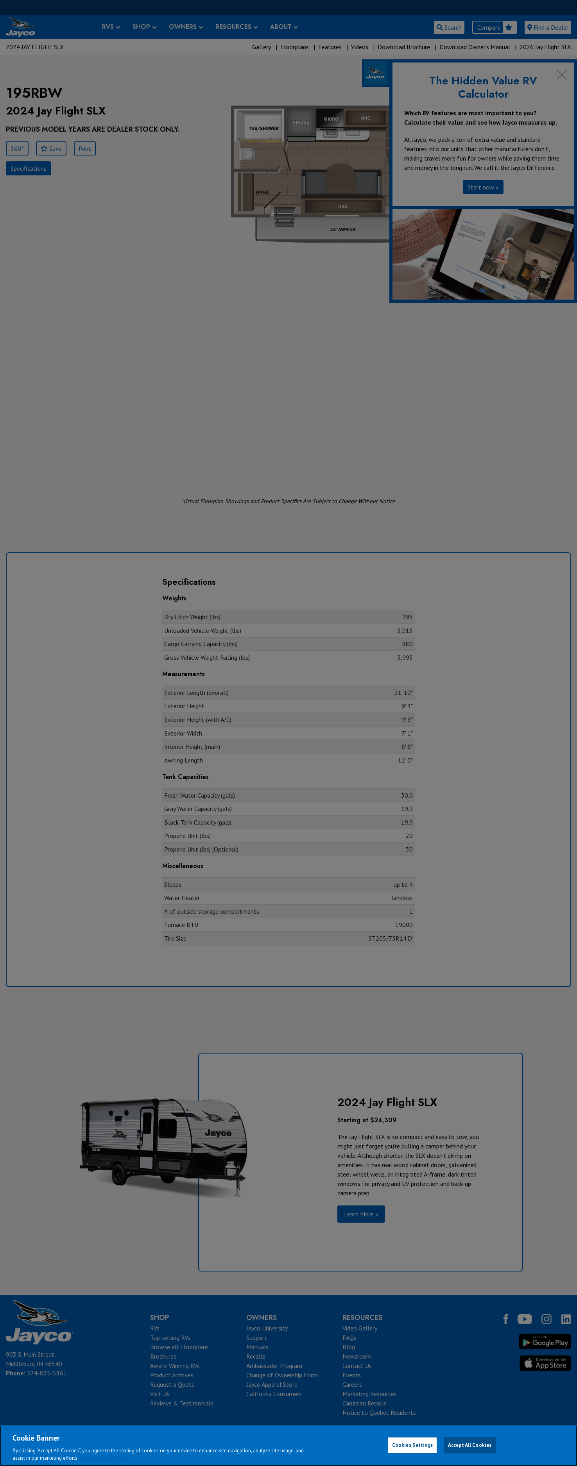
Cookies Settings (412, 1445)
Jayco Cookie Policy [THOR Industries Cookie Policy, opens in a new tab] (104, 1458)
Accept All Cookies (469, 1445)
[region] (288, 1445)
